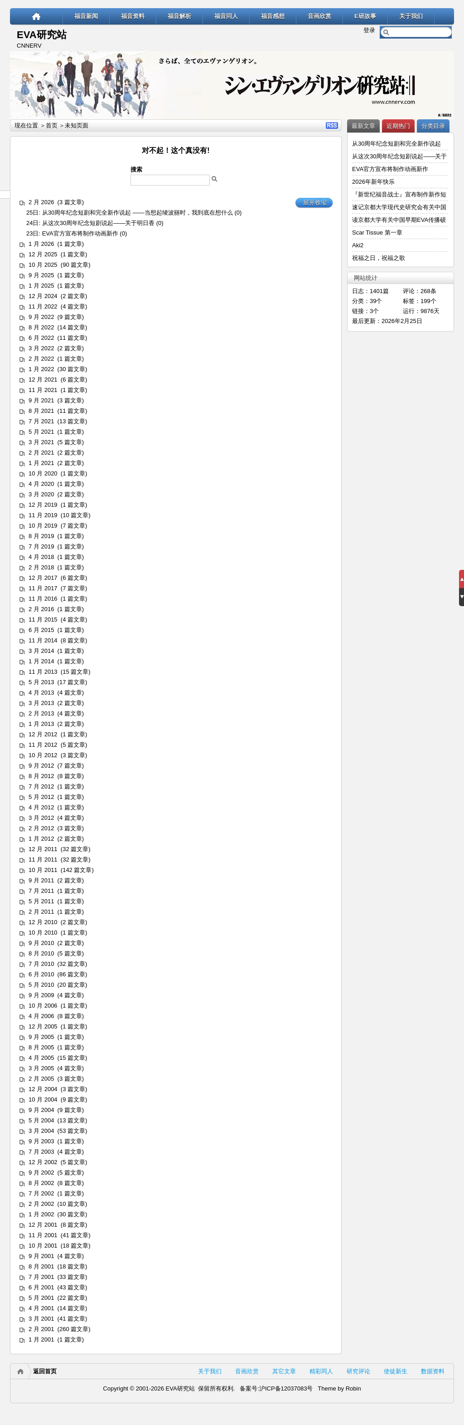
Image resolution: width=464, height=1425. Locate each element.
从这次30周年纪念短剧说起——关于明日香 (98, 223)
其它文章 (284, 1371)
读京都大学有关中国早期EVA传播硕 (399, 219)
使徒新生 (395, 1371)
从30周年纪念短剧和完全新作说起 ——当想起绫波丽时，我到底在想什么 (137, 212)
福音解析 (179, 16)
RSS (332, 125)
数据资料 (433, 1371)
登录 (369, 30)
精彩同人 (321, 1371)
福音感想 (273, 16)
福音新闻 (86, 16)
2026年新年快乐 (373, 181)
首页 (52, 125)
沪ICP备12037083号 (286, 1388)
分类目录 (433, 125)
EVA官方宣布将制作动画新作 (80, 233)
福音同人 (226, 16)
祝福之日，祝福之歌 (378, 258)
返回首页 (45, 1371)
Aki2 (357, 245)
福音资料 (133, 16)
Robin (353, 1388)
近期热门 (398, 125)
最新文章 (363, 125)
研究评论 (358, 1371)
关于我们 (411, 16)
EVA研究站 (42, 34)
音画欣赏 (319, 16)
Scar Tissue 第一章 (377, 232)
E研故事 (365, 16)
